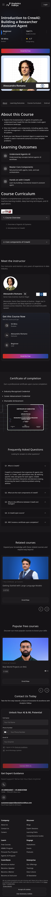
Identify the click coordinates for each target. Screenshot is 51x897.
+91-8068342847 (7, 790)
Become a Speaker (8, 868)
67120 (6, 590)
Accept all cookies (24, 889)
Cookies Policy (11, 884)
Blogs (29, 825)
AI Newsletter (31, 876)
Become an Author (8, 864)
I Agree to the (16, 747)
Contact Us (5, 828)
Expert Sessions (32, 828)
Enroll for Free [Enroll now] (26, 51)
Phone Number (7, 728)
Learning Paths (32, 832)
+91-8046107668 (21, 790)
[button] (25, 580)
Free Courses (6, 845)
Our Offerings (32, 864)
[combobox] (6, 732)
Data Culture (31, 872)
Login (46, 5)
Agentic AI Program (8, 856)
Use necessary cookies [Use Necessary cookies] (24, 894)
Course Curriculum (34, 103)
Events (29, 848)
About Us (4, 825)
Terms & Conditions (21, 747)
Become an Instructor (9, 876)
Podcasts (30, 852)
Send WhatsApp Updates (14, 750)
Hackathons (31, 845)
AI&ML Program (7, 848)
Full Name (6, 718)
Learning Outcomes (17, 103)
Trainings (30, 868)
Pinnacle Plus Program (9, 852)
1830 (5, 671)
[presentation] (17, 758)
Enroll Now (25, 600)
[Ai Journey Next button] (47, 609)
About (5, 103)
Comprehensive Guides (35, 836)
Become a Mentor (7, 872)
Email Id (5, 737)
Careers (4, 832)
